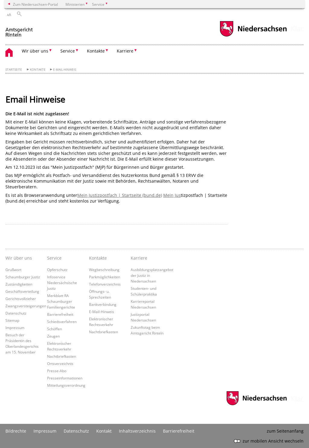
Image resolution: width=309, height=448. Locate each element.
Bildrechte (15, 431)
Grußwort (13, 269)
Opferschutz (57, 269)
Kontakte (38, 70)
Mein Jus (172, 195)
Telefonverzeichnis (105, 284)
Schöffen (54, 328)
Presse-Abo (56, 370)
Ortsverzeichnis (60, 363)
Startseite (13, 70)
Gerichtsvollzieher (20, 298)
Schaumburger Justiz (22, 276)
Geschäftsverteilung (22, 291)
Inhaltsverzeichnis (137, 431)
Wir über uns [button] (35, 51)
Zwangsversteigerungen (25, 305)
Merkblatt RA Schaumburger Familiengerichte (61, 301)
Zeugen (53, 336)
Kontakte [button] (96, 51)
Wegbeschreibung (104, 269)
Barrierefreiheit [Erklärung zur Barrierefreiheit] (178, 431)
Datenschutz (16, 313)
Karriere (139, 258)
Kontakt (104, 431)
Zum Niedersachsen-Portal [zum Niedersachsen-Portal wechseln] (35, 4)
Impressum (14, 327)
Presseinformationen (64, 378)
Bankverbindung (102, 304)
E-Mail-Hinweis (64, 70)
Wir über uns (18, 258)
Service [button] (67, 51)
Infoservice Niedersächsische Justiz (62, 282)
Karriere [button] (125, 51)
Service (54, 258)
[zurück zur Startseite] (19, 30)
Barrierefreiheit (60, 314)
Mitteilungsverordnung (66, 385)
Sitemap (12, 320)
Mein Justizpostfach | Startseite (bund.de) (119, 195)
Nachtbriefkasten (61, 356)
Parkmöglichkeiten (104, 276)
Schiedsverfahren (62, 321)
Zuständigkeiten (18, 284)
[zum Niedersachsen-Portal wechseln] (253, 36)
